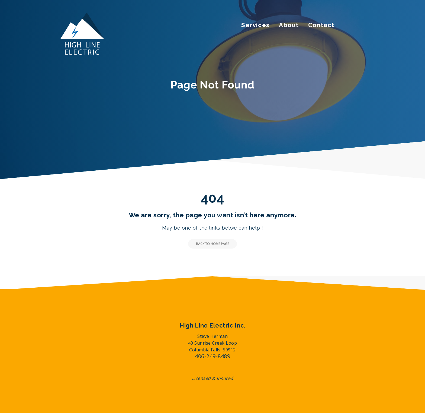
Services (255, 24)
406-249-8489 (212, 356)
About (289, 24)
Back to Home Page (208, 244)
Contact (321, 24)
